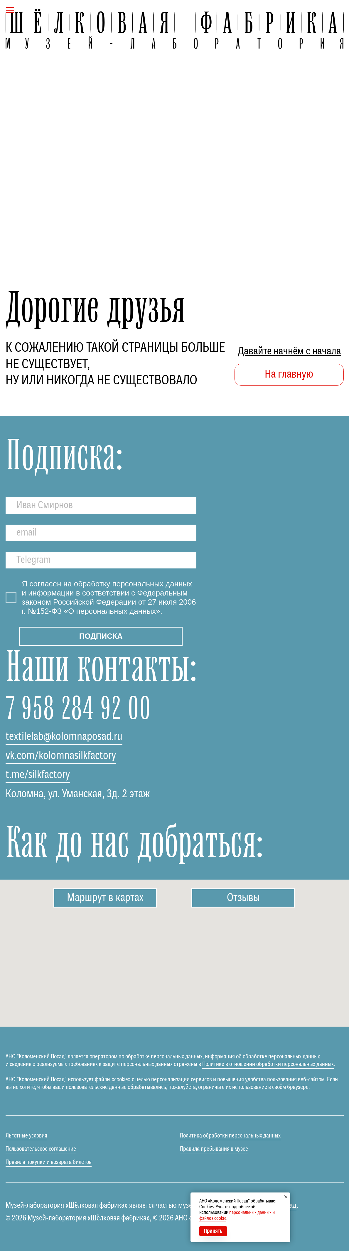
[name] (101, 505)
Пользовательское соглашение (41, 1149)
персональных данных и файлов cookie (237, 1216)
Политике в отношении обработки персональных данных (268, 1064)
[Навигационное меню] (10, 10)
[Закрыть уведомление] (286, 1197)
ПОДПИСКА (101, 636)
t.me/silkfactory (38, 775)
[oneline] (101, 560)
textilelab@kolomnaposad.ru (64, 737)
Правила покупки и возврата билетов (49, 1162)
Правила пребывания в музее (214, 1149)
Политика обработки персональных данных (230, 1136)
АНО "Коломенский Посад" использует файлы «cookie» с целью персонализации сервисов (109, 1080)
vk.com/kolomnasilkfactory (61, 756)
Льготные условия (26, 1136)
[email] (101, 533)
